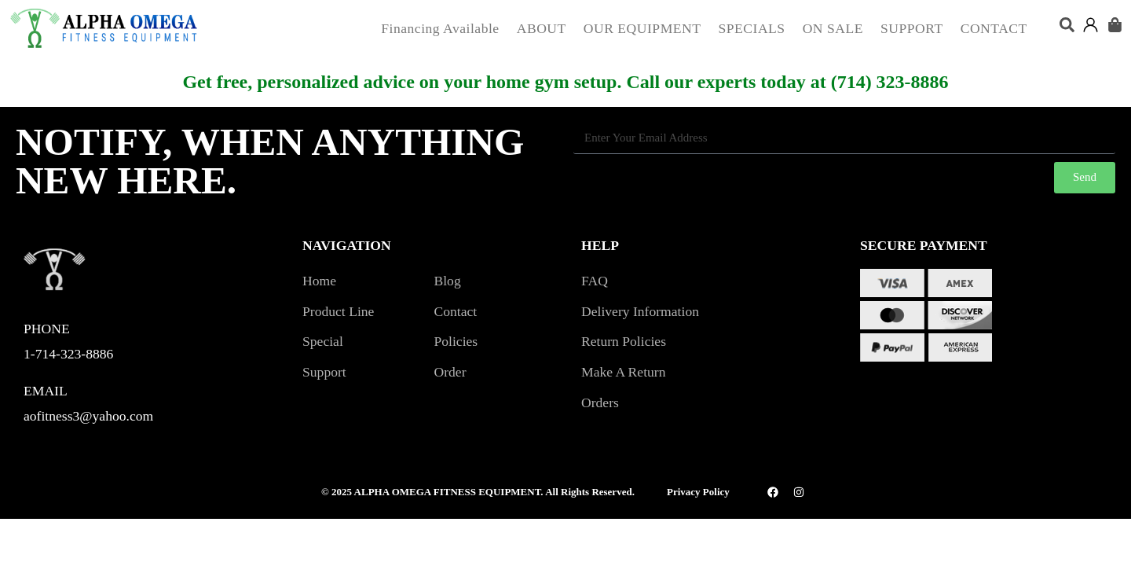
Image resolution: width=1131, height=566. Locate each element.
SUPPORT (911, 28)
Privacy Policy (698, 492)
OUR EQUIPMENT (642, 28)
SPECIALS (752, 28)
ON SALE (833, 28)
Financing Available (440, 28)
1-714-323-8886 (68, 354)
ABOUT (541, 28)
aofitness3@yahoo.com (88, 416)
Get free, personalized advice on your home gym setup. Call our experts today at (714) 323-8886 (565, 82)
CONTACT (994, 28)
